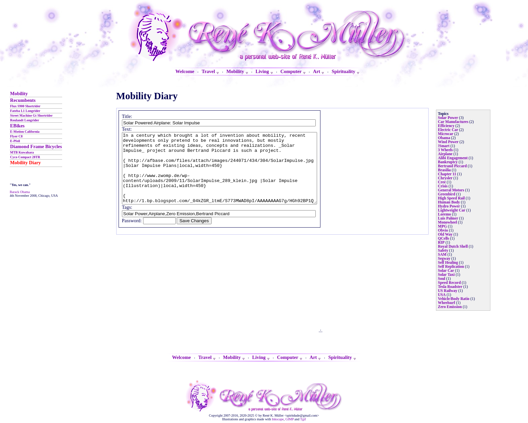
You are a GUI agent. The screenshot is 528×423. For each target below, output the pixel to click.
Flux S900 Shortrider (25, 106)
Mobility (19, 93)
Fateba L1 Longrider (25, 111)
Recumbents (23, 100)
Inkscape (278, 419)
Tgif (303, 419)
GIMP (289, 419)
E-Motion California (25, 131)
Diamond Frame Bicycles (36, 146)
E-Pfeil (15, 141)
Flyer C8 (16, 136)
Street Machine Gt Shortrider (31, 115)
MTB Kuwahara (22, 152)
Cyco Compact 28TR (25, 157)
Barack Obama (20, 192)
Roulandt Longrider (24, 120)
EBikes (17, 125)
